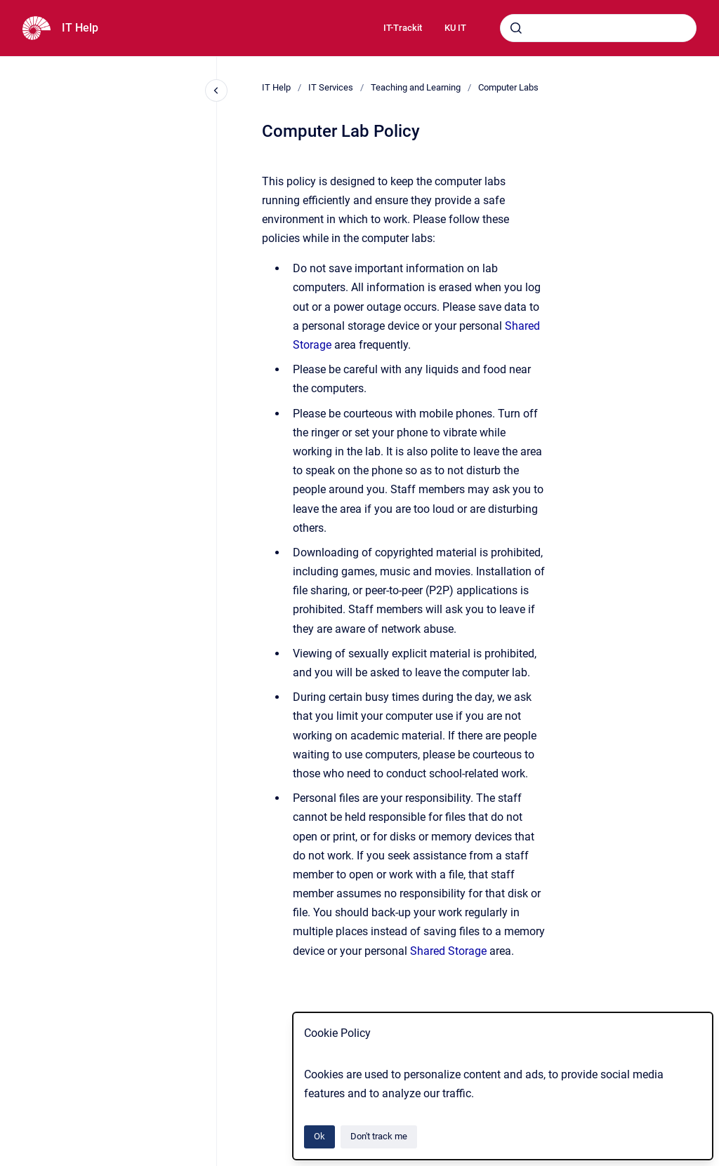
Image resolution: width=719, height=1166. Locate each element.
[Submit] (516, 28)
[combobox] (598, 28)
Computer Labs (508, 87)
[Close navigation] (216, 90)
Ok (319, 1136)
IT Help (80, 27)
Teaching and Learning (416, 87)
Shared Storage (448, 951)
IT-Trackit (402, 27)
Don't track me (378, 1136)
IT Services (330, 87)
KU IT (455, 27)
